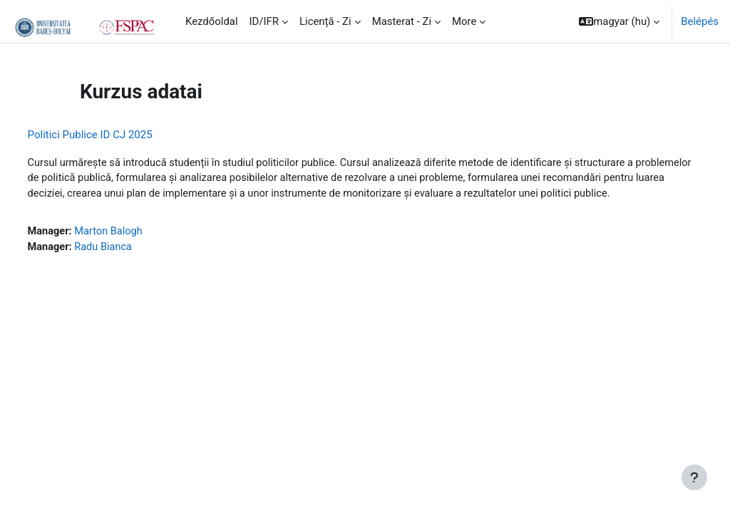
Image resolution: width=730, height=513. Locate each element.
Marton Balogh (137, 248)
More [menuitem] (464, 21)
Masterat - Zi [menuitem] (401, 21)
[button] (619, 21)
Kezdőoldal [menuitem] (211, 21)
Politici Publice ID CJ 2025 (116, 134)
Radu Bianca (131, 264)
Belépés (700, 21)
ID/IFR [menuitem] (264, 21)
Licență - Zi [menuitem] (325, 21)
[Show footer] (694, 477)
